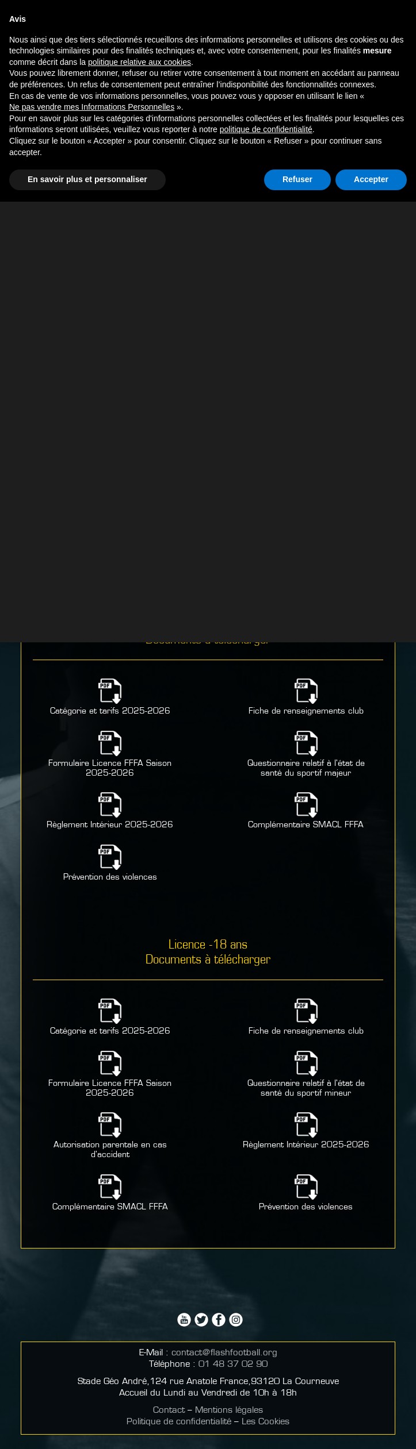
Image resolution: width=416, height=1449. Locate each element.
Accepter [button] (371, 1426)
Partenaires (207, 12)
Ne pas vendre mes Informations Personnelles (91, 1354)
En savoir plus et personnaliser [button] (87, 1426)
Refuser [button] (297, 1426)
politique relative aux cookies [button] (139, 1309)
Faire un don (208, 60)
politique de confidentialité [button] (266, 1377)
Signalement (207, 85)
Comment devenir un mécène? (208, 30)
